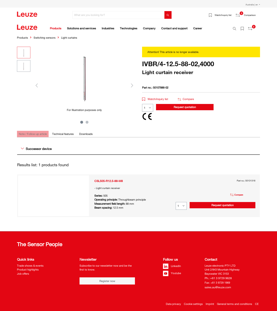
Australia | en (252, 4)
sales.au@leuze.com (218, 285)
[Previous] (36, 83)
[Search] (168, 15)
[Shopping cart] (258, 13)
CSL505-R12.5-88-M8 (108, 179)
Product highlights (28, 267)
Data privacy (173, 301)
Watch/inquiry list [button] (155, 97)
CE (257, 301)
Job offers (23, 271)
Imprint (210, 301)
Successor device (36, 147)
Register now (107, 279)
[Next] (132, 83)
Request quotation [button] (185, 105)
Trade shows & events (30, 263)
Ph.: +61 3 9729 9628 (218, 276)
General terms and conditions (234, 301)
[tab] (33, 132)
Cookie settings (193, 301)
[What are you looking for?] (118, 15)
